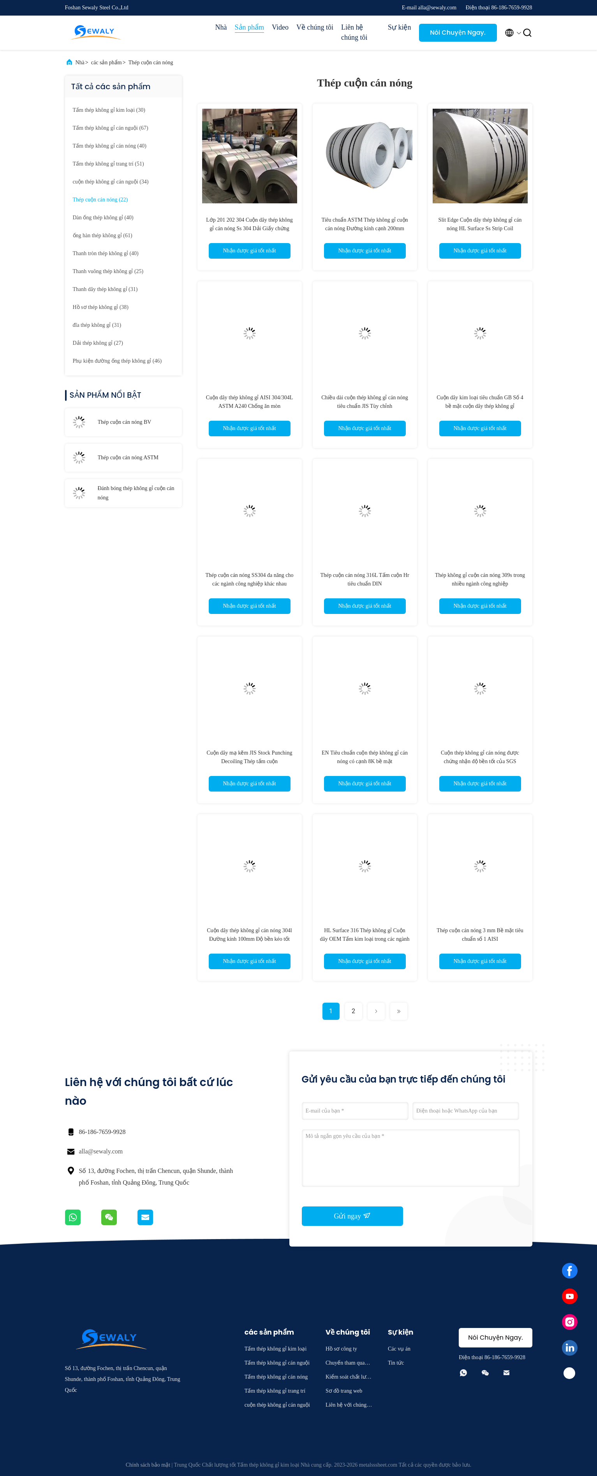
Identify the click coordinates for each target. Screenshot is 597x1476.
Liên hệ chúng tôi (354, 32)
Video (280, 27)
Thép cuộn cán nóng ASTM (128, 457)
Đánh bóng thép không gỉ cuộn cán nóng (136, 493)
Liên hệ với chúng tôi (349, 1406)
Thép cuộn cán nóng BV (124, 422)
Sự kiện (399, 27)
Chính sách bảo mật (148, 1465)
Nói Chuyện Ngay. (458, 32)
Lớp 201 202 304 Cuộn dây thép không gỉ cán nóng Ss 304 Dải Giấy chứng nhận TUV (249, 228)
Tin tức (396, 1363)
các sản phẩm (106, 62)
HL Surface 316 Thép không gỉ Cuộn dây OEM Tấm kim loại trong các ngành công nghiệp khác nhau (365, 939)
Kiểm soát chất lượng (349, 1378)
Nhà (221, 27)
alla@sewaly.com (101, 1151)
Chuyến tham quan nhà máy (349, 1364)
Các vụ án (399, 1349)
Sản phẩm (249, 27)
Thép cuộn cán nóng (151, 62)
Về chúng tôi (314, 27)
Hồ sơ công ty (341, 1349)
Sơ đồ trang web (344, 1391)
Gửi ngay (352, 1215)
